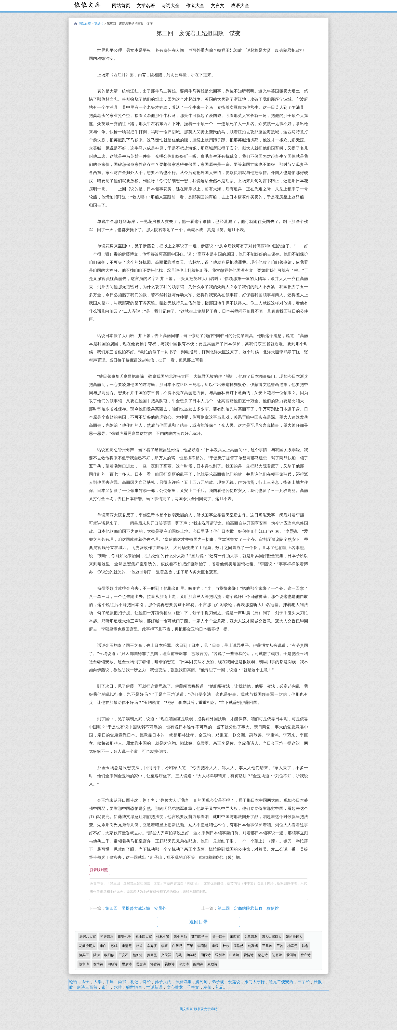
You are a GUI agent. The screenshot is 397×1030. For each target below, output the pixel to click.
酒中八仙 (180, 937)
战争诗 (84, 964)
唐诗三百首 (87, 987)
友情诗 (98, 964)
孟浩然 (239, 946)
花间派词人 (87, 946)
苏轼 (114, 946)
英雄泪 (98, 23)
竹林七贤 (162, 937)
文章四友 (250, 937)
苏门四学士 (199, 937)
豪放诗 (212, 964)
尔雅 (118, 987)
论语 (73, 982)
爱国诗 (291, 955)
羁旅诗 (170, 964)
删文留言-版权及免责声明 (198, 1009)
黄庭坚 (152, 955)
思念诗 (141, 964)
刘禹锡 (253, 946)
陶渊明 (191, 955)
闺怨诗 (112, 964)
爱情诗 (249, 955)
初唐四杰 (106, 937)
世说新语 (154, 987)
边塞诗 (277, 955)
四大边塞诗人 (272, 937)
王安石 (123, 955)
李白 (103, 946)
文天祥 (166, 955)
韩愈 (305, 946)
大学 (98, 982)
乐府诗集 (183, 982)
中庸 (110, 982)
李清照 (127, 946)
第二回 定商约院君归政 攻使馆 (248, 908)
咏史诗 (184, 964)
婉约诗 (198, 964)
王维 (190, 946)
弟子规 (218, 982)
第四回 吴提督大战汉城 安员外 (135, 908)
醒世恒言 (134, 987)
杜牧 (226, 946)
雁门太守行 (254, 982)
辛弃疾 (152, 946)
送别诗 (220, 955)
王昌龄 (267, 946)
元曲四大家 (143, 937)
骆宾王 (84, 955)
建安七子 (124, 937)
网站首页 (121, 5)
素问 (105, 987)
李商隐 (202, 946)
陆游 (96, 955)
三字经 (303, 982)
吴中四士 (219, 937)
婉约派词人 (294, 937)
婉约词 (201, 982)
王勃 (279, 946)
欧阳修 (109, 955)
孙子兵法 (163, 982)
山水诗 (234, 955)
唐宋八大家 (87, 937)
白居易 (177, 946)
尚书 (122, 982)
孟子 (85, 982)
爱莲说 (234, 982)
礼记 (134, 982)
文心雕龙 (175, 987)
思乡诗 (127, 964)
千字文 (193, 987)
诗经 (146, 982)
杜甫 (139, 946)
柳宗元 (292, 946)
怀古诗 (155, 964)
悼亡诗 (306, 955)
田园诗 (206, 955)
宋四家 (235, 937)
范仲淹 (138, 955)
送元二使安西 (281, 982)
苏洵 (179, 955)
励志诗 (263, 955)
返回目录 (198, 921)
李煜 (164, 946)
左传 (207, 987)
